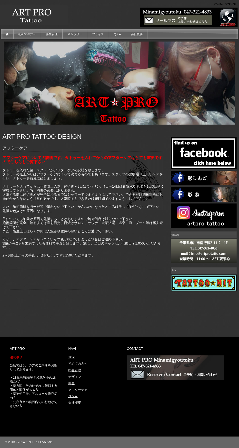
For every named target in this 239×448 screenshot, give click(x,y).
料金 (71, 383)
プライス (98, 34)
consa (218, 4)
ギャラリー (75, 34)
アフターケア (77, 390)
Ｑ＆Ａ (73, 396)
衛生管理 (52, 34)
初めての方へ (27, 34)
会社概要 (137, 34)
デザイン (74, 377)
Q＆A (117, 34)
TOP (71, 357)
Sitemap (230, 4)
